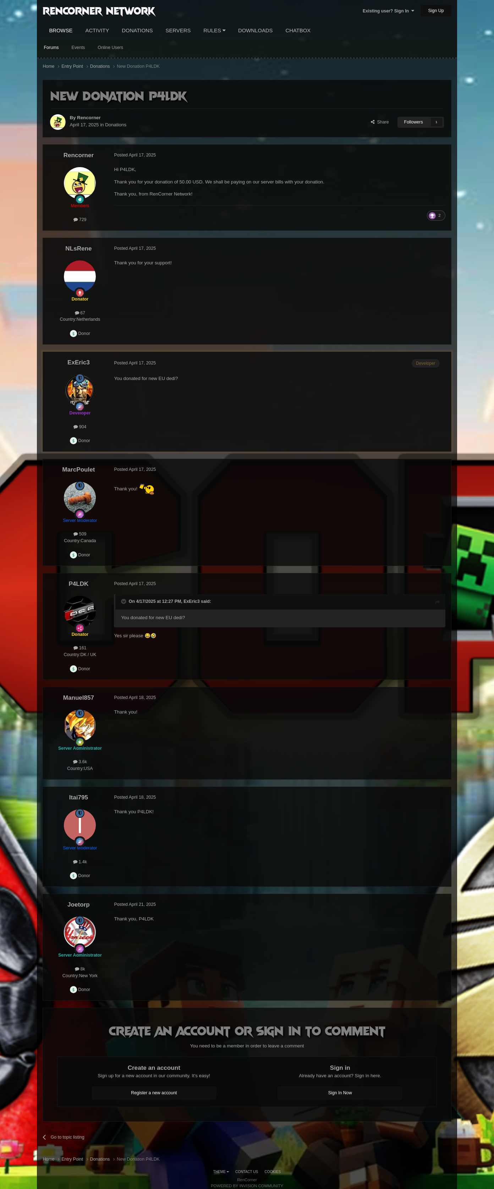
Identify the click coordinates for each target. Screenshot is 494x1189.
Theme (221, 1172)
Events (78, 47)
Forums (51, 47)
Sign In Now (340, 1092)
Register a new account (154, 1092)
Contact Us (246, 1172)
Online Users (110, 47)
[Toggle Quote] (124, 601)
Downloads (255, 30)
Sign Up (436, 10)
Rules (214, 30)
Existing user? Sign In (388, 11)
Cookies (273, 1172)
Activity (97, 30)
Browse (60, 30)
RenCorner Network (99, 10)
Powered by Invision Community (247, 1186)
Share (380, 122)
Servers (178, 30)
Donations (137, 30)
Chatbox (298, 30)
